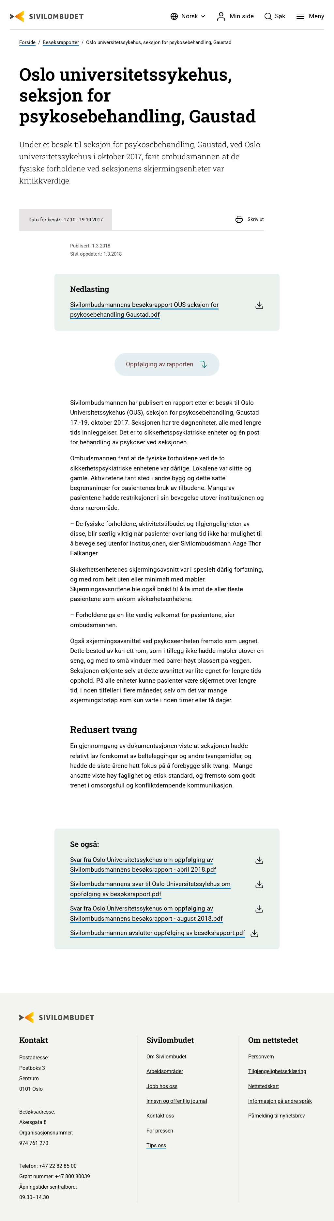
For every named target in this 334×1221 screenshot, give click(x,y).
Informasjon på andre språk (280, 1101)
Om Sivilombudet (166, 1057)
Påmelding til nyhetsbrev (276, 1116)
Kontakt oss (160, 1116)
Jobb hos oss (161, 1086)
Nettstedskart (263, 1086)
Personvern (261, 1057)
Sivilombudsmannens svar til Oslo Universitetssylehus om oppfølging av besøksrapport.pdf (167, 888)
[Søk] (275, 16)
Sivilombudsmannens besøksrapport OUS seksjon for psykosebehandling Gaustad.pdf (167, 309)
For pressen (159, 1131)
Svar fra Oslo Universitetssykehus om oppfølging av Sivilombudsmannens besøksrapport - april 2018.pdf (167, 864)
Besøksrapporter (61, 42)
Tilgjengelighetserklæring (277, 1071)
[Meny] (310, 16)
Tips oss (156, 1145)
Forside (27, 42)
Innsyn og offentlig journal (176, 1101)
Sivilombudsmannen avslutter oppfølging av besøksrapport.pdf (164, 933)
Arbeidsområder (164, 1071)
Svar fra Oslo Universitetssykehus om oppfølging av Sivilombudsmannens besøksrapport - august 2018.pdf (167, 913)
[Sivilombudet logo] (47, 16)
